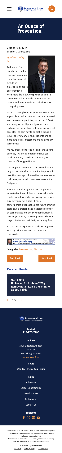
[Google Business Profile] (33, 417)
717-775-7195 (31, 332)
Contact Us (31, 404)
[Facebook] (23, 417)
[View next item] (20, 300)
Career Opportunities (31, 388)
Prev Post (15, 258)
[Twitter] (28, 417)
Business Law (26, 249)
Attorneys (31, 382)
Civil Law (38, 249)
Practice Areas (31, 393)
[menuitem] (17, 448)
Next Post (47, 258)
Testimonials (31, 399)
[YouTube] (38, 417)
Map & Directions (31, 357)
